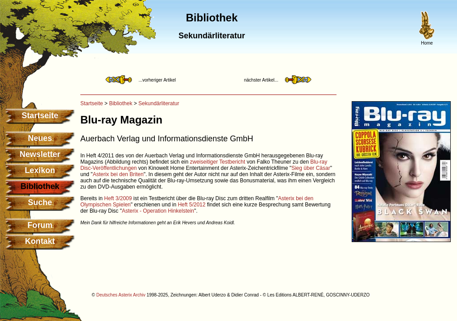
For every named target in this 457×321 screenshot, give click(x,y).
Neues (40, 138)
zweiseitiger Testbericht (217, 162)
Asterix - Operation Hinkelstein (158, 211)
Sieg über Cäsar (310, 168)
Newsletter (40, 154)
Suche (40, 202)
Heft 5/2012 (191, 205)
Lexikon (40, 170)
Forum (40, 225)
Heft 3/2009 (118, 198)
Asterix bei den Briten (118, 174)
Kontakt (40, 241)
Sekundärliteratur (158, 103)
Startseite (39, 115)
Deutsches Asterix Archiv (120, 294)
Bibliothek (120, 103)
